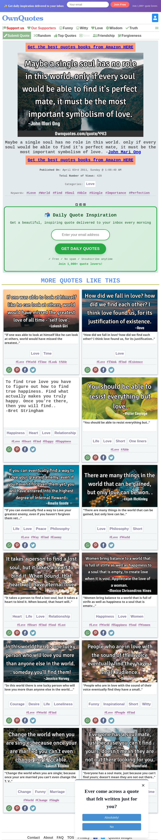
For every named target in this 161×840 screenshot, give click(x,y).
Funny (68, 28)
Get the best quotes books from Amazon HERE (80, 48)
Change (24, 806)
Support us (15, 28)
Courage (17, 719)
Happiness (16, 448)
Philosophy (60, 543)
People (120, 727)
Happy (48, 456)
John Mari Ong (124, 157)
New (86, 35)
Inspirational (114, 719)
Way (36, 551)
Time (47, 368)
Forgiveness (131, 35)
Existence (136, 376)
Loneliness (63, 719)
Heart (33, 448)
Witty (84, 28)
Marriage (57, 806)
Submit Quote (19, 35)
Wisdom (115, 28)
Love (99, 28)
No (112, 825)
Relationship (65, 448)
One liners (138, 456)
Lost (62, 639)
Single (97, 203)
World (45, 203)
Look (53, 376)
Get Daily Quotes (80, 261)
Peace (41, 543)
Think (112, 376)
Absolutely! (112, 815)
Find (58, 203)
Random (44, 35)
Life (96, 456)
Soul (70, 203)
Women (137, 631)
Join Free (120, 4)
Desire (34, 719)
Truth (133, 28)
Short (120, 456)
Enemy (57, 551)
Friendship (106, 35)
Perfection (140, 203)
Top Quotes (67, 35)
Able (83, 203)
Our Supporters (43, 28)
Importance (116, 203)
